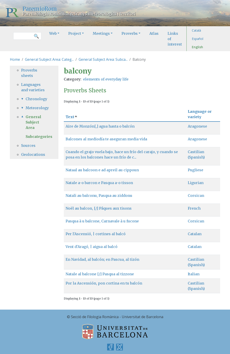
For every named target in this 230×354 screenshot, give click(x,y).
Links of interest (175, 38)
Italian (193, 274)
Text (72, 117)
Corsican (196, 195)
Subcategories (39, 136)
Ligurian (195, 182)
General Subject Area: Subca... (103, 59)
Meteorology (36, 108)
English (197, 47)
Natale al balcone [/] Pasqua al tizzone (100, 274)
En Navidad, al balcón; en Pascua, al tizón (102, 259)
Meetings (101, 33)
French (194, 208)
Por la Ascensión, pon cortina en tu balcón (104, 283)
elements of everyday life (105, 79)
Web (53, 33)
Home (15, 59)
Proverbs (130, 33)
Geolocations (33, 154)
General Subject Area (33, 122)
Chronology (36, 99)
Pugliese (195, 170)
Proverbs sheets (29, 73)
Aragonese (197, 126)
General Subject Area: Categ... (49, 59)
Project (74, 33)
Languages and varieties (33, 87)
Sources (28, 145)
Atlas (154, 33)
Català (196, 30)
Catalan (194, 234)
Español (197, 39)
